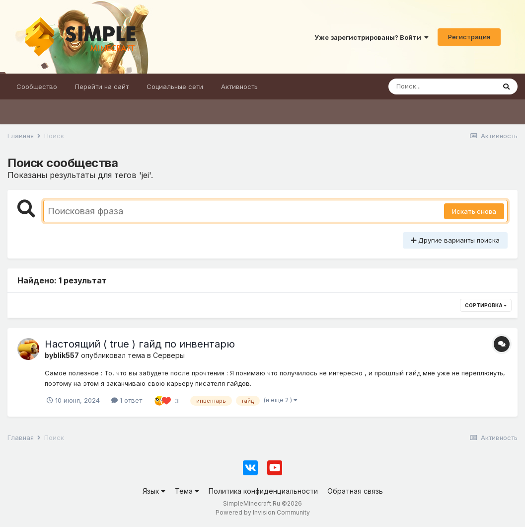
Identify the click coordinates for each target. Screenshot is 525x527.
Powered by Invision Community (263, 512)
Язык (154, 491)
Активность (239, 86)
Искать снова (474, 211)
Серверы (169, 355)
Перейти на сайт (102, 86)
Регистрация (469, 37)
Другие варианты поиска (455, 240)
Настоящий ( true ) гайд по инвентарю (140, 344)
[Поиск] (441, 86)
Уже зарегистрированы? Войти (371, 37)
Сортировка (486, 305)
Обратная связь (355, 491)
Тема (187, 491)
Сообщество (36, 86)
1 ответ (126, 400)
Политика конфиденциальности (263, 491)
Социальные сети (175, 86)
